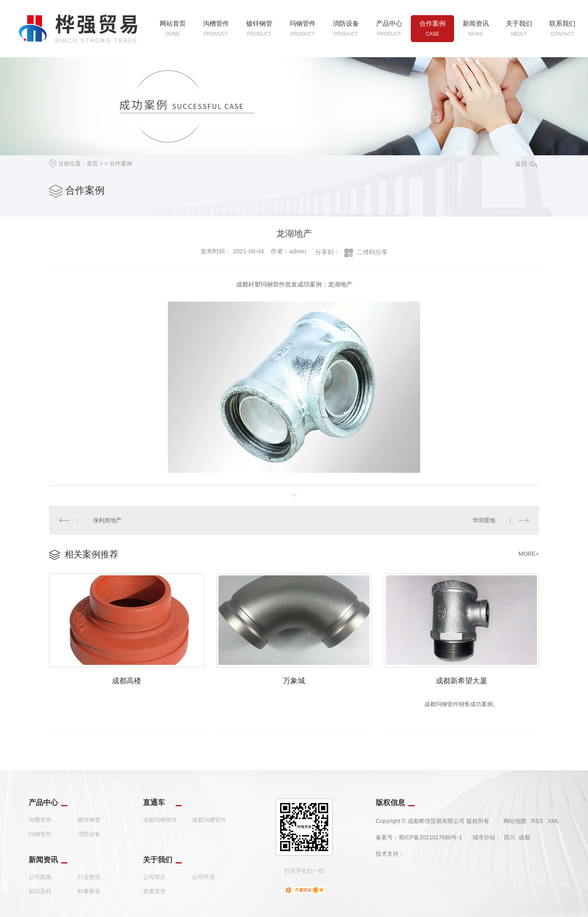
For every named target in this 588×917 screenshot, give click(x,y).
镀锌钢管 (89, 819)
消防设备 (89, 834)
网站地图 (514, 821)
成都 (524, 837)
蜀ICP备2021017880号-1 (430, 837)
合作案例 (120, 163)
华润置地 (483, 520)
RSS (537, 821)
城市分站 (483, 837)
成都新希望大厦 (461, 681)
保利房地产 (107, 520)
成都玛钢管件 (160, 819)
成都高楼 (126, 681)
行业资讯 (89, 877)
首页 (92, 163)
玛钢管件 (40, 834)
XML (553, 821)
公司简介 (154, 877)
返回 (526, 163)
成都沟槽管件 (209, 819)
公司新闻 (40, 877)
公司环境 (203, 877)
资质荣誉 (154, 891)
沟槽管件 (40, 819)
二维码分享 (372, 251)
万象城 (294, 681)
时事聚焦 (89, 891)
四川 (509, 837)
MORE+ (529, 553)
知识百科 (40, 891)
